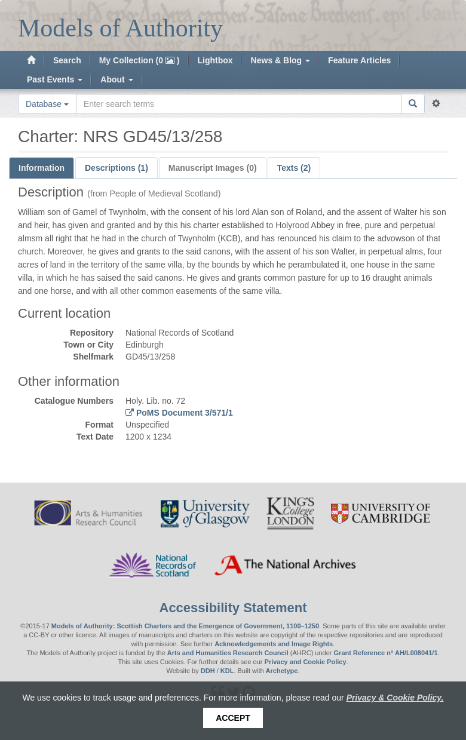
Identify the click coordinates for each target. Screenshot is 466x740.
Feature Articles (359, 60)
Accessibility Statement (233, 607)
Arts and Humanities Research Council (228, 652)
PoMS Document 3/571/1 (183, 412)
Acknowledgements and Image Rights (273, 643)
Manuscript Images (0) (212, 168)
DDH (208, 670)
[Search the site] (238, 104)
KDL (227, 670)
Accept (233, 718)
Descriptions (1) (116, 168)
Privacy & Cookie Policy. (395, 697)
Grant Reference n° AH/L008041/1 (386, 652)
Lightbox (215, 60)
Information (42, 168)
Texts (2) (294, 168)
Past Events (54, 79)
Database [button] (47, 104)
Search (67, 60)
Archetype (282, 670)
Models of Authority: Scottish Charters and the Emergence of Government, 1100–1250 (185, 626)
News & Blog (280, 60)
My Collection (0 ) (139, 60)
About (116, 79)
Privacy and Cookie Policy (306, 661)
